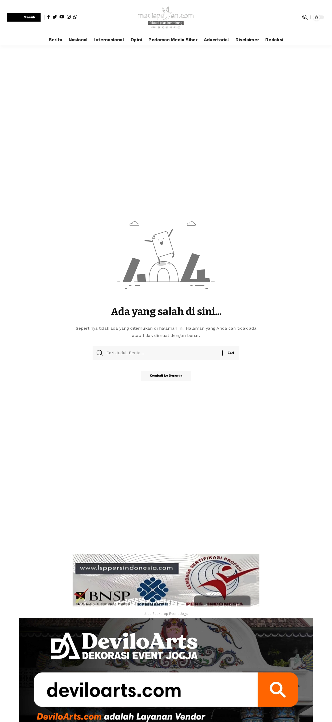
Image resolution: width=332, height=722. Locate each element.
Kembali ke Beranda (166, 377)
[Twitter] (54, 17)
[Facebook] (48, 17)
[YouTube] (62, 17)
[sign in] (24, 17)
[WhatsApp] (75, 17)
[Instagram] (69, 17)
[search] (305, 17)
